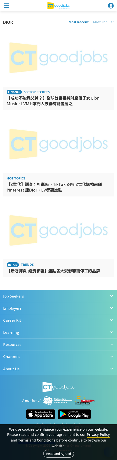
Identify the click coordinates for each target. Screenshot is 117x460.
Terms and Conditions (36, 440)
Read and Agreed (58, 453)
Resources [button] (58, 344)
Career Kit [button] (58, 320)
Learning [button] (58, 332)
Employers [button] (58, 308)
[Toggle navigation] (6, 5)
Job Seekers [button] (58, 296)
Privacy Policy (98, 434)
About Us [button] (58, 368)
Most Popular (103, 22)
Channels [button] (58, 356)
